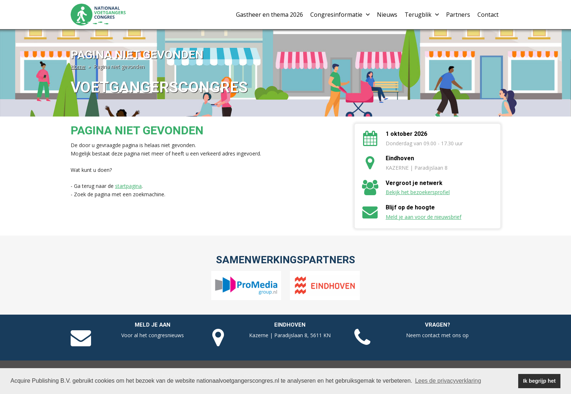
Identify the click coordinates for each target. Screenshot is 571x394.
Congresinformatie (340, 14)
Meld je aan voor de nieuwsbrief (423, 216)
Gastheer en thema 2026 (269, 15)
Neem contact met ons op (437, 335)
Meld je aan (152, 325)
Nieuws (387, 15)
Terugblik (422, 14)
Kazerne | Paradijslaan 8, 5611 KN (290, 335)
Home (78, 66)
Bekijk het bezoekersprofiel (418, 192)
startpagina (128, 185)
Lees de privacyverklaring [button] (448, 381)
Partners (458, 15)
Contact (488, 15)
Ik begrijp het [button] (539, 381)
